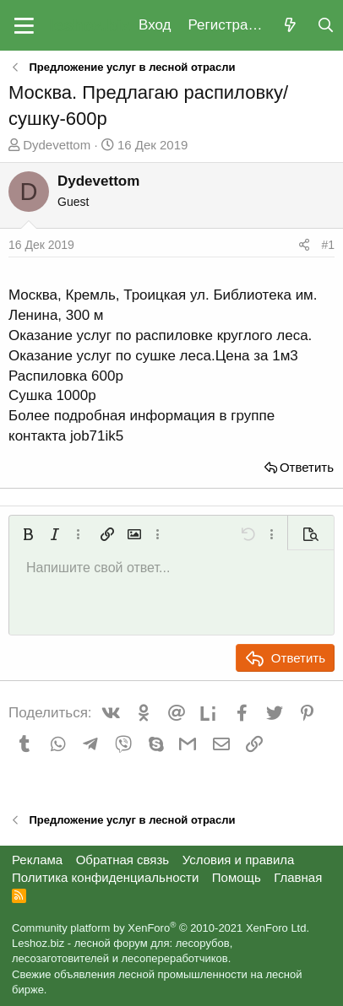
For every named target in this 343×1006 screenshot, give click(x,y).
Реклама (37, 859)
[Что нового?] (290, 25)
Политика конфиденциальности (105, 877)
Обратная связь (123, 859)
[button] (24, 25)
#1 (328, 245)
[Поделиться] (304, 246)
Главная (298, 877)
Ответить (307, 467)
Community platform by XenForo (160, 928)
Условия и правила (238, 859)
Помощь (236, 877)
